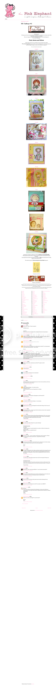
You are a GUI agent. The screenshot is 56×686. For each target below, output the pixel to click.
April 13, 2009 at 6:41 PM (27, 378)
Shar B (34, 303)
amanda (23, 300)
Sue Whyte (24, 306)
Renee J (44, 293)
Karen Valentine (25, 314)
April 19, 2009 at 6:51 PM (27, 494)
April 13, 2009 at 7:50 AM (27, 338)
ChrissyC (24, 313)
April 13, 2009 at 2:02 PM (27, 365)
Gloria (24, 434)
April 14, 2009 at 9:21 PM (27, 406)
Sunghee (44, 294)
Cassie (34, 291)
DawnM (23, 298)
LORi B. (36, 231)
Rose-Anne (24, 305)
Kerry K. (34, 308)
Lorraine (34, 302)
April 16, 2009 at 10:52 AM (27, 470)
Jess (43, 301)
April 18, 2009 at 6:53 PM (27, 480)
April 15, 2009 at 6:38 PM (27, 432)
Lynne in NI (35, 310)
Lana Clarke (25, 487)
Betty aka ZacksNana (46, 291)
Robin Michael (45, 300)
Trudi (36, 166)
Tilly (33, 314)
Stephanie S (45, 298)
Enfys (44, 299)
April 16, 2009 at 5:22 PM (27, 476)
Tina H (44, 309)
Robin (24, 352)
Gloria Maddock (35, 313)
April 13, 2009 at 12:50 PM (27, 350)
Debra (34, 299)
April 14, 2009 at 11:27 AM (27, 402)
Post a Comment (25, 503)
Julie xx (24, 478)
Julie (43, 305)
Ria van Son (24, 297)
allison (34, 306)
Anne (33, 292)
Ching (44, 304)
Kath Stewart (25, 394)
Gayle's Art (25, 377)
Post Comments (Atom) (39, 510)
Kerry (24, 421)
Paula (34, 294)
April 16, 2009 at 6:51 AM (27, 466)
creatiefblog (35, 300)
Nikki (23, 292)
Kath (23, 307)
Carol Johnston (35, 298)
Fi (22, 303)
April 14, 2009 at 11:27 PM (27, 412)
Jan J (43, 303)
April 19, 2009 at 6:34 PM (27, 485)
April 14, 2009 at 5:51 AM (27, 397)
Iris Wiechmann (26, 440)
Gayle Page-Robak (25, 299)
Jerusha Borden (25, 309)
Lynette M (44, 297)
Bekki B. (23, 304)
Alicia (23, 293)
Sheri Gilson (45, 310)
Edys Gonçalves (26, 340)
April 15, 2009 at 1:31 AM (27, 419)
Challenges (26, 320)
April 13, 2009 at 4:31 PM (27, 369)
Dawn (24, 371)
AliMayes (25, 361)
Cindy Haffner (35, 305)
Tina (36, 189)
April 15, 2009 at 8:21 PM (27, 438)
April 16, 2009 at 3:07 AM (27, 454)
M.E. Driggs (45, 302)
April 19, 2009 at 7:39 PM (27, 501)
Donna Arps (35, 301)
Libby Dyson (25, 399)
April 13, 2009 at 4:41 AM (27, 333)
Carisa (23, 294)
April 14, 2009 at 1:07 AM (27, 392)
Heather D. (24, 302)
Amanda (34, 307)
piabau (34, 309)
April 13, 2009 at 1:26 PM (27, 359)
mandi (23, 291)
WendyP (34, 297)
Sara (23, 308)
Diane (23, 301)
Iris (43, 292)
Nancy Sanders (26, 404)
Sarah (23, 310)
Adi (43, 306)
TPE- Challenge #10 (26, 23)
